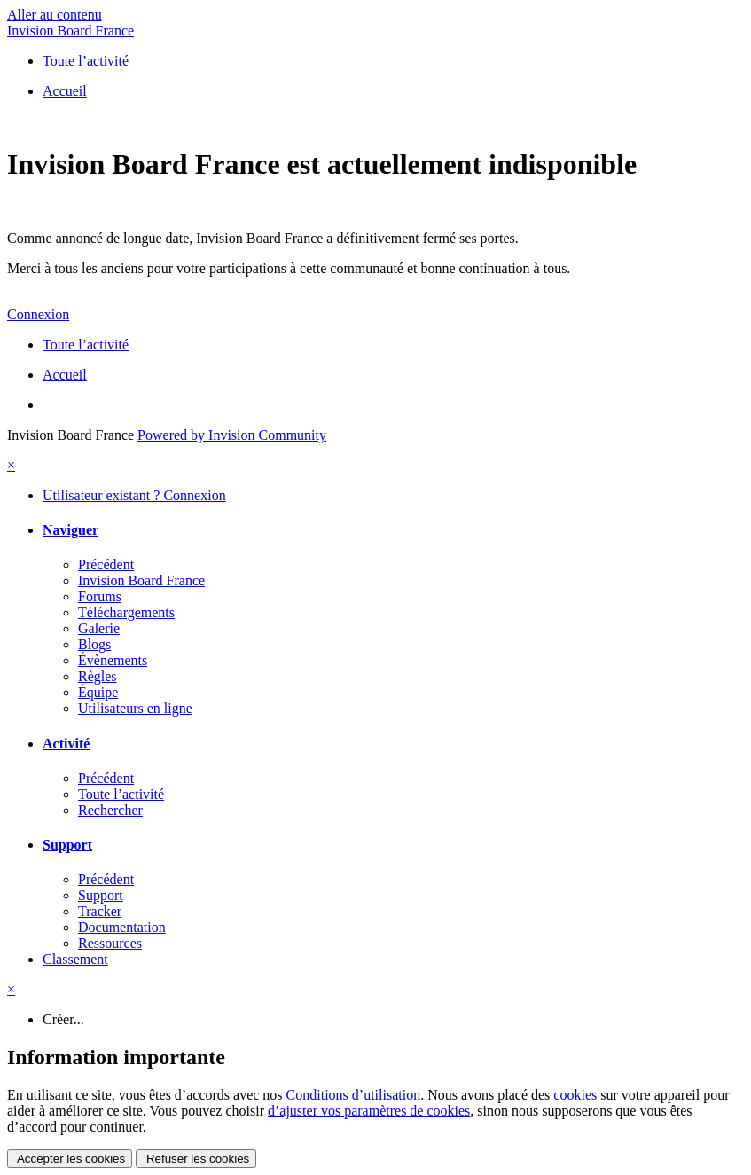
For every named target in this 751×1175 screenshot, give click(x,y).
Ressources (110, 943)
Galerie (99, 628)
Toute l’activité (121, 794)
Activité (66, 743)
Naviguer (70, 529)
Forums (99, 596)
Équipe (98, 692)
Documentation (122, 927)
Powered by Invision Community (231, 435)
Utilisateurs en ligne (135, 708)
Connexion (38, 314)
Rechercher (110, 810)
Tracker (99, 911)
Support (67, 844)
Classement (75, 959)
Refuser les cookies (196, 1158)
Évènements (112, 660)
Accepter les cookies (69, 1158)
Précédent (106, 564)
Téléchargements (126, 612)
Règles (97, 676)
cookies (575, 1094)
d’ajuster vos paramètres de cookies (369, 1110)
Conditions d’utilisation (353, 1094)
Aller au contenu (54, 14)
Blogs (94, 644)
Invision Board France (70, 30)
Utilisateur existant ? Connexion (134, 495)
